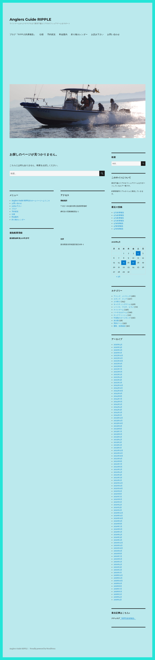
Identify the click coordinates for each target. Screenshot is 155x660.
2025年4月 (118, 377)
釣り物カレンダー (79, 34)
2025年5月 (118, 374)
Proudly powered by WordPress (42, 649)
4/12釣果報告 (119, 221)
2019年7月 (118, 556)
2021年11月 (118, 486)
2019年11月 (118, 545)
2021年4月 (118, 505)
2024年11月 (118, 388)
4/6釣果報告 (118, 229)
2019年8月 (118, 553)
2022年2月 (118, 477)
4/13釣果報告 (119, 218)
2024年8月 (118, 396)
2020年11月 (118, 515)
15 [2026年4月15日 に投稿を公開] (124, 263)
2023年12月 (118, 418)
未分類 (116, 320)
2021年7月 (118, 496)
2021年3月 (118, 507)
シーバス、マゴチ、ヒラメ (124, 307)
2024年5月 (118, 404)
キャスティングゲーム (122, 304)
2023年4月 (118, 439)
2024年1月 (118, 415)
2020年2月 (118, 540)
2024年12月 (118, 385)
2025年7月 (118, 369)
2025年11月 (118, 358)
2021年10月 (118, 488)
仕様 (41, 34)
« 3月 (118, 277)
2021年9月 (118, 491)
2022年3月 (118, 475)
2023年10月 (118, 423)
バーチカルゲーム (120, 312)
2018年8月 (118, 586)
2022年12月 (118, 450)
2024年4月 (118, 407)
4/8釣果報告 (118, 226)
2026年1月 (118, 353)
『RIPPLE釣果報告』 (128, 618)
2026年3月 (118, 347)
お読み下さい (97, 34)
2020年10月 (118, 518)
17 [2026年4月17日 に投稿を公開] (133, 263)
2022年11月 (118, 453)
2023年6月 (118, 434)
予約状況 (51, 34)
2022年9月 (118, 458)
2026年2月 (118, 350)
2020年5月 (118, 532)
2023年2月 (118, 445)
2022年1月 (118, 480)
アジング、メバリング (122, 296)
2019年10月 (118, 548)
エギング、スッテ (120, 299)
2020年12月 (118, 513)
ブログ (14, 209)
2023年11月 (118, 420)
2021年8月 (118, 494)
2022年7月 (118, 464)
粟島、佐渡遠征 (119, 326)
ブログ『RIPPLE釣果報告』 (23, 34)
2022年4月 (118, 472)
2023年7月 (118, 431)
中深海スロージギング (122, 318)
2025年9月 (118, 364)
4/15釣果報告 (119, 212)
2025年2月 (118, 382)
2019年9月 (118, 551)
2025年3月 (118, 380)
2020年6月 (118, 529)
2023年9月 (118, 426)
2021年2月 (118, 510)
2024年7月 (118, 399)
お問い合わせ (113, 34)
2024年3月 (118, 410)
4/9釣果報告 (118, 223)
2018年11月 (118, 578)
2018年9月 (118, 583)
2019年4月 (118, 564)
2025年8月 (118, 366)
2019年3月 (118, 567)
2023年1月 (118, 448)
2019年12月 (118, 543)
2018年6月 (118, 591)
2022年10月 (118, 456)
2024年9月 (118, 393)
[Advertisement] (78, 63)
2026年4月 (118, 345)
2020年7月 (118, 526)
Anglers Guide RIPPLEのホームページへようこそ (31, 201)
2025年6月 (118, 372)
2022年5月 (118, 469)
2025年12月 (118, 355)
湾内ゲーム (118, 323)
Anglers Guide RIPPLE (30, 19)
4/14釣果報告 (119, 215)
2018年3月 (118, 600)
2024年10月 (118, 391)
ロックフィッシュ (120, 315)
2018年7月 (118, 589)
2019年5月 (118, 562)
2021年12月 (118, 483)
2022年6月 (118, 467)
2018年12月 (118, 575)
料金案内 (63, 34)
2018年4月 (118, 597)
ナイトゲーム (119, 310)
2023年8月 (118, 429)
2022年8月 (118, 461)
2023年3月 (118, 442)
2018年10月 (118, 581)
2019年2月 (118, 570)
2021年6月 (118, 499)
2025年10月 (118, 361)
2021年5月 (118, 502)
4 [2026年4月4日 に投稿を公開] (138, 253)
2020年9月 (118, 521)
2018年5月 (118, 594)
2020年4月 (118, 534)
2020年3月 (118, 537)
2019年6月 (118, 559)
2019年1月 (118, 572)
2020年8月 (118, 524)
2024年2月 (118, 412)
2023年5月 (118, 437)
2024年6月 (118, 401)
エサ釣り (117, 301)
